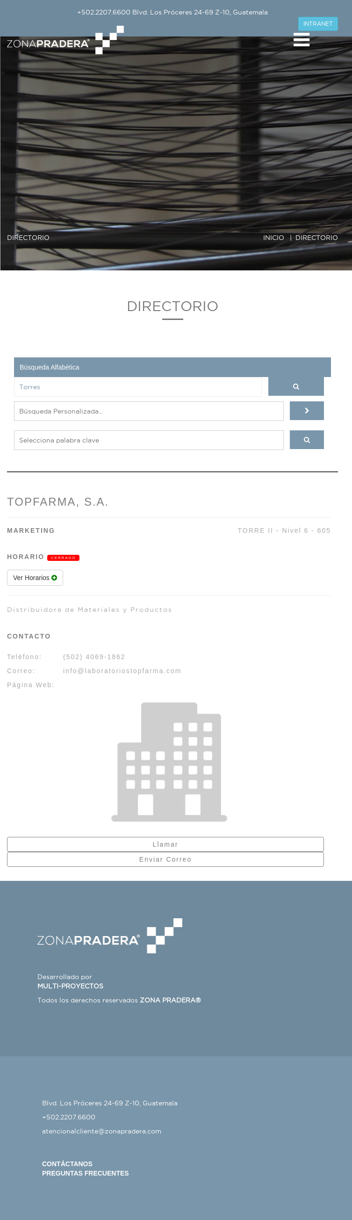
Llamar (166, 844)
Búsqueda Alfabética (49, 367)
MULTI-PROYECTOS (70, 986)
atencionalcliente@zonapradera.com (101, 1131)
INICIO (273, 237)
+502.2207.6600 (103, 12)
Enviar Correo (165, 859)
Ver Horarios (35, 577)
